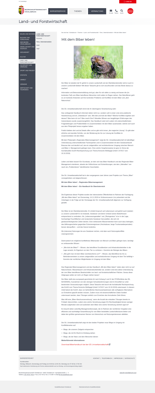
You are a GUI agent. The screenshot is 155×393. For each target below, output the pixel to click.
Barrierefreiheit (27, 358)
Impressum (118, 358)
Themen (78, 11)
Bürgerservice (58, 11)
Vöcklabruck (72, 32)
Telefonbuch (107, 358)
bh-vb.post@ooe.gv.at (65, 374)
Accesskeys (22, 1)
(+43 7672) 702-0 (29, 374)
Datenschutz (130, 358)
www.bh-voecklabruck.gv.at (128, 373)
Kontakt (96, 358)
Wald (37, 45)
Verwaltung (97, 11)
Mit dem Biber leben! (120, 32)
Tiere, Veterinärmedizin (44, 42)
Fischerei (39, 38)
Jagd (37, 48)
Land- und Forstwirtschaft (91, 32)
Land (128, 1)
